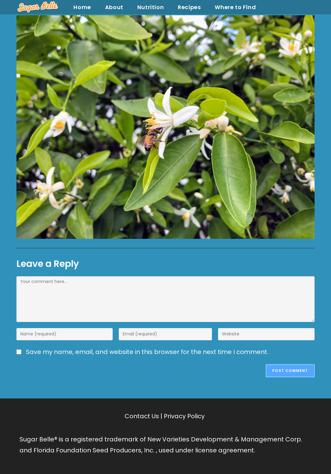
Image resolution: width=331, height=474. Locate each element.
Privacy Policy (184, 416)
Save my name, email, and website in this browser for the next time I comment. (147, 352)
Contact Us (142, 416)
